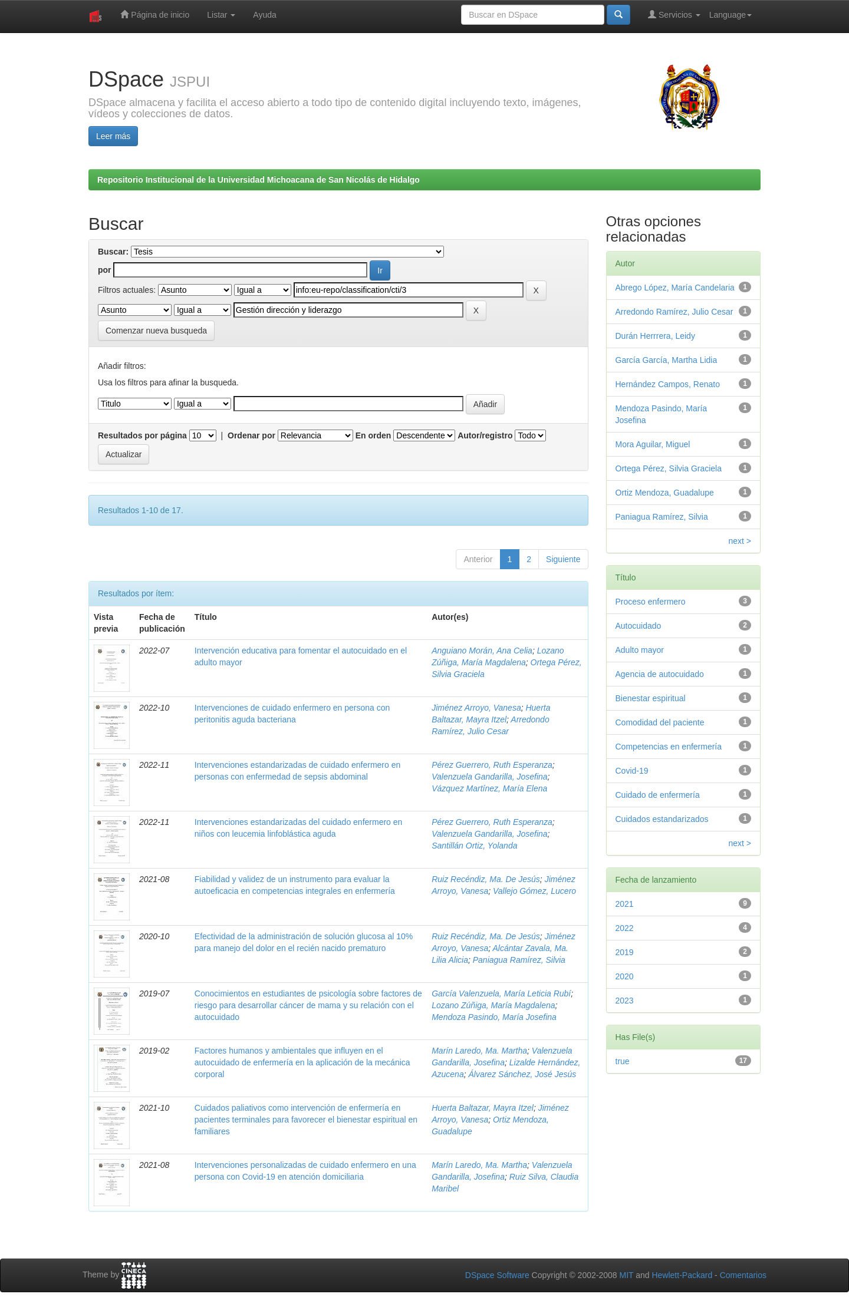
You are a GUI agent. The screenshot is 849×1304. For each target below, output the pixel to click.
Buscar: (113, 251)
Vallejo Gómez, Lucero (534, 891)
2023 (625, 1000)
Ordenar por (251, 435)
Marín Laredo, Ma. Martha (479, 1050)
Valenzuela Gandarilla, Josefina (489, 776)
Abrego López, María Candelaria (675, 287)
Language (730, 14)
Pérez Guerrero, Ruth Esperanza (492, 765)
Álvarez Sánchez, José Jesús (522, 1074)
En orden (373, 435)
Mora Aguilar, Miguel (653, 444)
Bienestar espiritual (651, 698)
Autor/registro (485, 435)
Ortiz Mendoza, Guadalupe (665, 492)
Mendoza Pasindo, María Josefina (494, 1017)
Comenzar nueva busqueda (156, 330)
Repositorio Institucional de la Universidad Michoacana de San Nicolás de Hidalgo (258, 179)
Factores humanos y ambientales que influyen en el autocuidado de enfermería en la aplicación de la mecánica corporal (302, 1062)
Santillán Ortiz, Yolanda (474, 845)
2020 (625, 976)
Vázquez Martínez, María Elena (489, 788)
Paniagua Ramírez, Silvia (519, 960)
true (623, 1061)
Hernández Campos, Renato (668, 384)
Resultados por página (142, 435)
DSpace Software (497, 1275)
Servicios (674, 14)
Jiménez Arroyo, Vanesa (476, 707)
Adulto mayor (640, 650)
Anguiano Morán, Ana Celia (482, 650)
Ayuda (264, 14)
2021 (625, 904)
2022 (625, 928)
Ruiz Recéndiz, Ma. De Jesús (486, 879)
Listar (221, 14)
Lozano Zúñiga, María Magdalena (493, 1005)
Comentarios (743, 1275)
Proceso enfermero (651, 601)
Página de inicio (154, 14)
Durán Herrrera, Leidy (655, 336)
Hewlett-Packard (681, 1275)
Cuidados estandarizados (662, 819)
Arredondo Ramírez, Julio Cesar (674, 311)
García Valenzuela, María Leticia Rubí (501, 993)
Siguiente (563, 559)
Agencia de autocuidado (660, 674)
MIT (626, 1275)
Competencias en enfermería (669, 746)
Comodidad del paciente (660, 722)
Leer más (113, 136)
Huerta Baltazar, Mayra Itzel (483, 1107)
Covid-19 (632, 770)
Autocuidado (639, 625)
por (104, 270)
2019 (625, 952)
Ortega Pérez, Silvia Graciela (669, 468)
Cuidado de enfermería (658, 795)
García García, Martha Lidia (667, 360)
